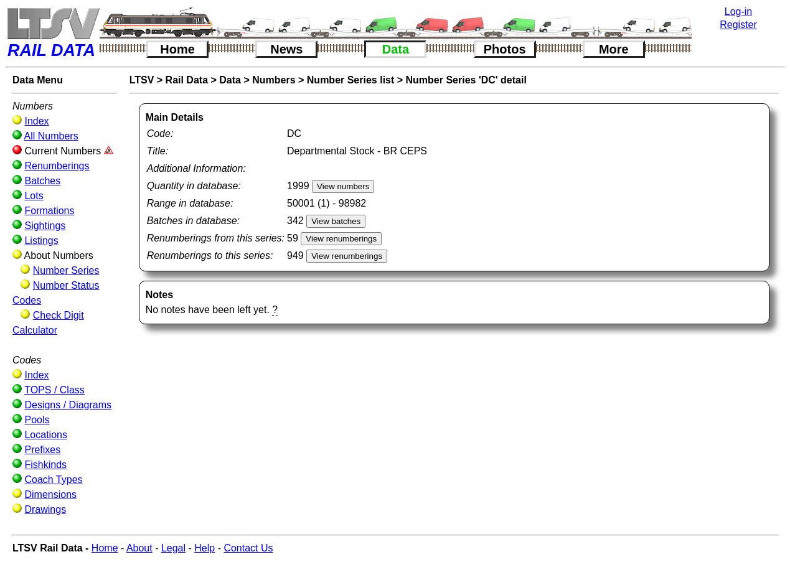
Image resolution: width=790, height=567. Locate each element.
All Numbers (51, 136)
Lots (33, 195)
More (614, 49)
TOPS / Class (54, 390)
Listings (41, 240)
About (139, 548)
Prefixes (42, 449)
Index (36, 121)
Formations (49, 210)
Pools (36, 420)
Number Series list (351, 80)
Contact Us (248, 548)
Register (738, 24)
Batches (42, 181)
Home (177, 49)
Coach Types (53, 479)
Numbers (273, 80)
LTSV (141, 80)
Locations (45, 434)
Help (204, 548)
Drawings (45, 509)
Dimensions (50, 494)
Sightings (44, 225)
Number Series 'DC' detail (466, 80)
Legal (173, 548)
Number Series (66, 270)
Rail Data (187, 80)
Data (395, 49)
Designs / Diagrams (67, 405)
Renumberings (56, 166)
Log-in (738, 11)
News (286, 49)
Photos (505, 49)
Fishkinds (45, 464)
